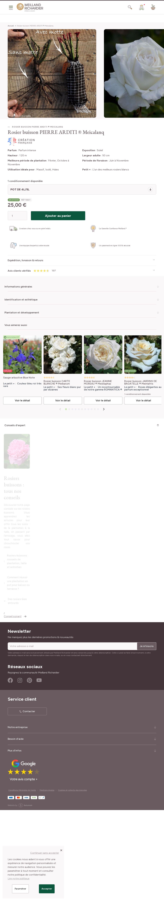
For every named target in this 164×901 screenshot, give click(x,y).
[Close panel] (61, 850)
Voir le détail (21, 402)
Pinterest (29, 771)
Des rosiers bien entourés (23, 693)
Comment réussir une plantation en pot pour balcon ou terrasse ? (47, 683)
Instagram (19, 771)
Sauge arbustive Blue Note (19, 376)
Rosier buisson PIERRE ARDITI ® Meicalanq (35, 26)
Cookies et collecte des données (72, 881)
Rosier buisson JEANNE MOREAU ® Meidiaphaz (96, 381)
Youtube (39, 771)
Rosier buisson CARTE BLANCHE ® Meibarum (56, 381)
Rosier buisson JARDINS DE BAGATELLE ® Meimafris (137, 381)
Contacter (29, 802)
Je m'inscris (147, 736)
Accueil (11, 26)
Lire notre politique (18, 878)
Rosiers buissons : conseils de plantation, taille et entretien (43, 673)
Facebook (10, 771)
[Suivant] (103, 410)
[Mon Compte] (141, 7)
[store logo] (30, 7)
